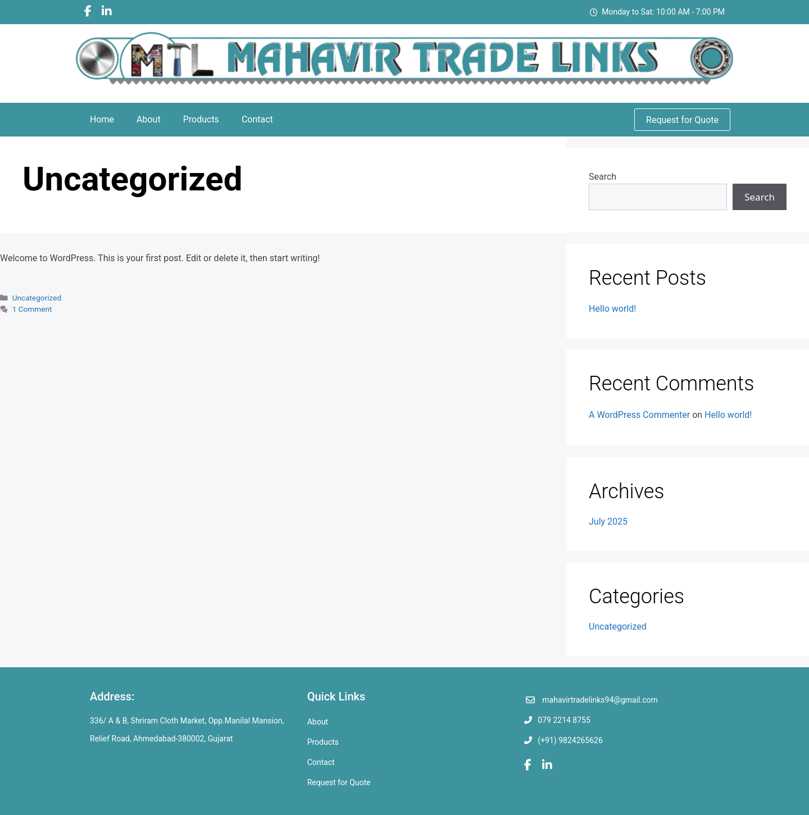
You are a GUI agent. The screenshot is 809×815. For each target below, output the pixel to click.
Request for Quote (682, 120)
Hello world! (612, 308)
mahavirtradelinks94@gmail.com (599, 699)
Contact (257, 119)
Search (602, 176)
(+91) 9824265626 (570, 740)
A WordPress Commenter (639, 414)
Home (102, 119)
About (149, 119)
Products (201, 119)
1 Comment (32, 308)
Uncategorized (36, 297)
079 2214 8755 (564, 720)
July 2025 (608, 521)
